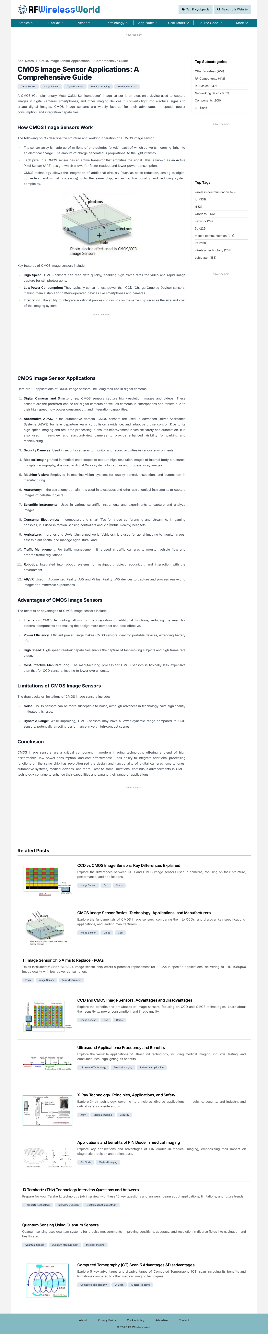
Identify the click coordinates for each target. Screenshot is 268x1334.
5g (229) (200, 228)
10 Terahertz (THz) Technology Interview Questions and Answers (80, 1189)
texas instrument (71, 980)
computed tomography (93, 1284)
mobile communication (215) (214, 236)
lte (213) (200, 243)
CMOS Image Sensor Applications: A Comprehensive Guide (83, 61)
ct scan (119, 1284)
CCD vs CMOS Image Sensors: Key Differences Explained (128, 865)
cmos (119, 885)
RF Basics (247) (206, 86)
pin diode (85, 1162)
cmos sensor (28, 86)
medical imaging (100, 86)
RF (58, 9)
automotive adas (127, 86)
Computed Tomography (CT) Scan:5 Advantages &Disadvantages (136, 1265)
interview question (68, 1204)
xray (83, 1114)
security (124, 1114)
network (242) (205, 221)
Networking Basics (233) (212, 93)
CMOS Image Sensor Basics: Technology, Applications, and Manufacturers (144, 913)
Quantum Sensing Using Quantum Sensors (60, 1225)
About (83, 1320)
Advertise (161, 1320)
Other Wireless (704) (209, 71)
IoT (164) (201, 108)
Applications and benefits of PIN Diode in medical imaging (128, 1142)
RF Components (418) (210, 78)
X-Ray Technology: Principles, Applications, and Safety (126, 1095)
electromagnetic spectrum (101, 1204)
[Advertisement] (134, 45)
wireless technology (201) (213, 250)
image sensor (51, 86)
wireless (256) (205, 214)
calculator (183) (205, 257)
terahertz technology (37, 1204)
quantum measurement (65, 1244)
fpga (28, 980)
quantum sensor (34, 1244)
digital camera (75, 86)
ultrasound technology (93, 1067)
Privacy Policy (107, 1320)
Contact (184, 1320)
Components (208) (208, 100)
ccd (106, 885)
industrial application (152, 1067)
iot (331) (200, 199)
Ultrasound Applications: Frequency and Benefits (121, 1047)
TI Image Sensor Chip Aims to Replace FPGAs (63, 960)
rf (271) (199, 206)
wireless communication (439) (216, 192)
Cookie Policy (135, 1320)
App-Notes (25, 61)
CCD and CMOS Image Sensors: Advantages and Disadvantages (134, 1000)
